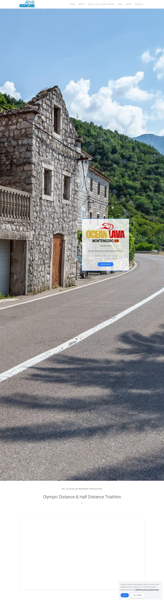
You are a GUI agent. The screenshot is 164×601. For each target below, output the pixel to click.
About (81, 4)
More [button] (128, 4)
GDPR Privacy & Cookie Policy (147, 590)
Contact (139, 4)
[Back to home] (27, 4)
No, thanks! (138, 595)
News (120, 4)
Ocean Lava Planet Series (101, 4)
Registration (105, 264)
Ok (125, 595)
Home (72, 4)
